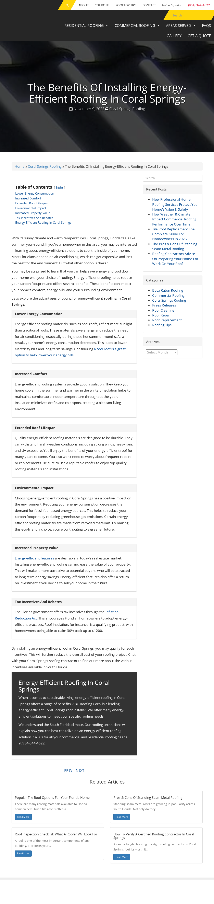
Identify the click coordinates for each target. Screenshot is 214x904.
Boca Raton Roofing (167, 290)
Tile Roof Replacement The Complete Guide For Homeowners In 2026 (173, 234)
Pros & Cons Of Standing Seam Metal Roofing (147, 797)
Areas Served (181, 25)
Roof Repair (161, 315)
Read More (23, 817)
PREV (68, 770)
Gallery (174, 35)
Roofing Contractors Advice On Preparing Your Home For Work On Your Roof (175, 258)
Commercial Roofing (137, 25)
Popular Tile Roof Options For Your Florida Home (52, 797)
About (83, 5)
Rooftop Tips (125, 5)
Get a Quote (199, 35)
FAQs (206, 25)
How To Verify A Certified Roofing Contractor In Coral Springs (153, 836)
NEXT (80, 770)
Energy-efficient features (34, 558)
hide (59, 187)
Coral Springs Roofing (127, 108)
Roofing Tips (162, 325)
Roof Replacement (167, 320)
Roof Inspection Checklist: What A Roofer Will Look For (56, 834)
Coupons (102, 5)
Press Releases (164, 305)
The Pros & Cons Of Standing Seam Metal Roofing (174, 246)
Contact (149, 5)
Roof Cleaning (163, 310)
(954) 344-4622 (186, 5)
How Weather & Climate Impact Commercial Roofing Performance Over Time (174, 219)
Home (20, 166)
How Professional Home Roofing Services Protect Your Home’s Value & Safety (175, 204)
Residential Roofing (86, 25)
